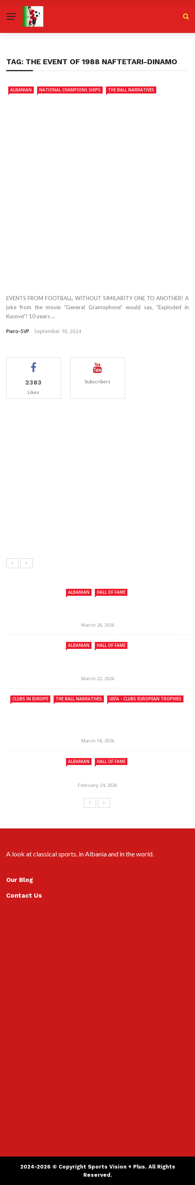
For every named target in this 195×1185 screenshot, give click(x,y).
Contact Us (24, 895)
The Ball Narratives (131, 90)
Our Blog (19, 880)
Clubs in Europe (30, 699)
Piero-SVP (17, 331)
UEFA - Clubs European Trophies (145, 699)
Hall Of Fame (111, 592)
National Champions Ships (70, 90)
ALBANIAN (21, 90)
